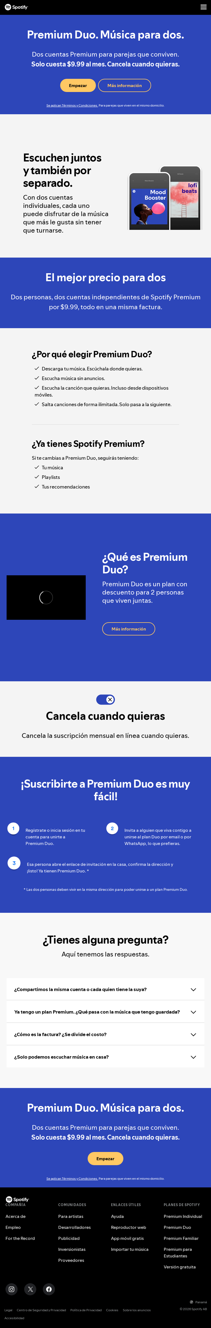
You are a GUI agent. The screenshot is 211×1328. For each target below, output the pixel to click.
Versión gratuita (180, 1267)
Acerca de (15, 1216)
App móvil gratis (127, 1238)
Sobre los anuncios (137, 1310)
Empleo (13, 1227)
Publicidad (69, 1238)
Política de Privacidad (86, 1310)
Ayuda (117, 1216)
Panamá (198, 1302)
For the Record (20, 1238)
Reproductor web (128, 1227)
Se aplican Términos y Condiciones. (72, 105)
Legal (8, 1310)
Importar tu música (130, 1249)
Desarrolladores (74, 1227)
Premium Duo (177, 1227)
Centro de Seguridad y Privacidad (41, 1310)
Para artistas (70, 1216)
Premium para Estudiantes (178, 1252)
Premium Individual (183, 1216)
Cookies (112, 1310)
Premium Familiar (181, 1238)
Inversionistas (71, 1249)
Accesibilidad (14, 1318)
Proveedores (71, 1260)
